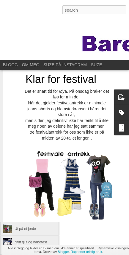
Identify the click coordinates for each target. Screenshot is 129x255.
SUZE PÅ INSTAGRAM (65, 64)
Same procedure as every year (39, 215)
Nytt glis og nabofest (31, 242)
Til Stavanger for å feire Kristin (38, 202)
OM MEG (30, 64)
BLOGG (10, 64)
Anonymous (94, 178)
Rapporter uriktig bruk (86, 252)
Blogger (63, 252)
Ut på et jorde (25, 229)
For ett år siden (27, 188)
